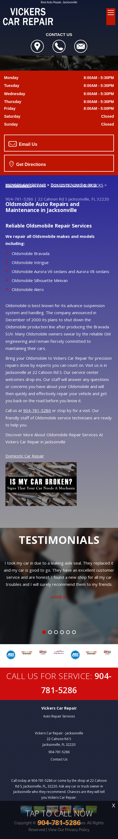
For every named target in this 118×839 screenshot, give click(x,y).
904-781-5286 (19, 199)
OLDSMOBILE (18, 185)
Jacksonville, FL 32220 (88, 199)
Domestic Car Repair (24, 456)
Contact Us (59, 759)
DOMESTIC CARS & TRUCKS (77, 185)
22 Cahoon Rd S (52, 199)
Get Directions (27, 164)
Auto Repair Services (59, 716)
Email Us (22, 144)
